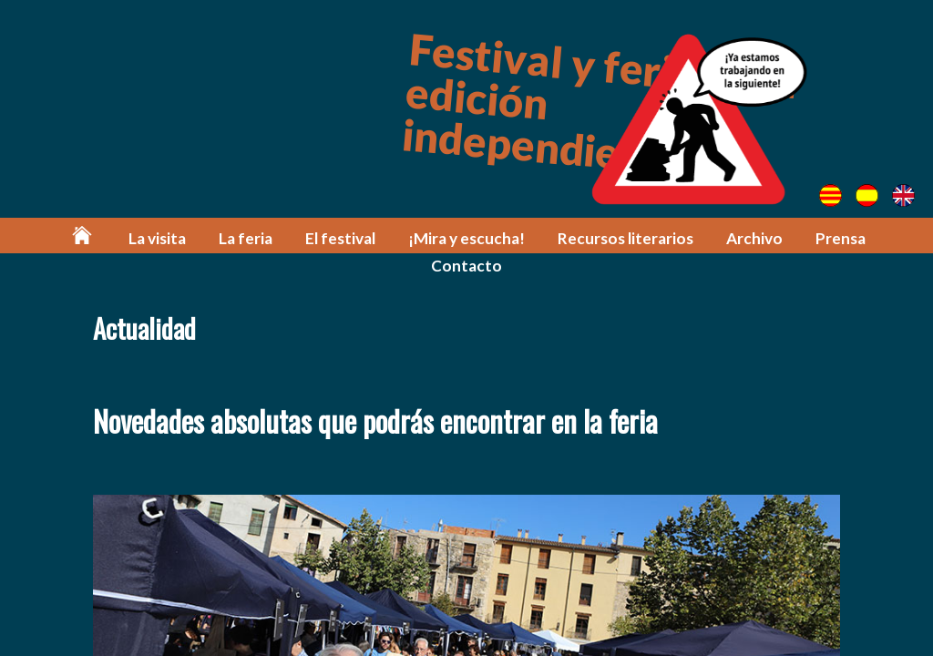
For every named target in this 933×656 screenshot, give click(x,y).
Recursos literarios (625, 238)
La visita (157, 238)
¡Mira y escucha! (466, 238)
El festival (340, 238)
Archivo (754, 238)
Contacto (466, 265)
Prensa (840, 238)
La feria (245, 238)
